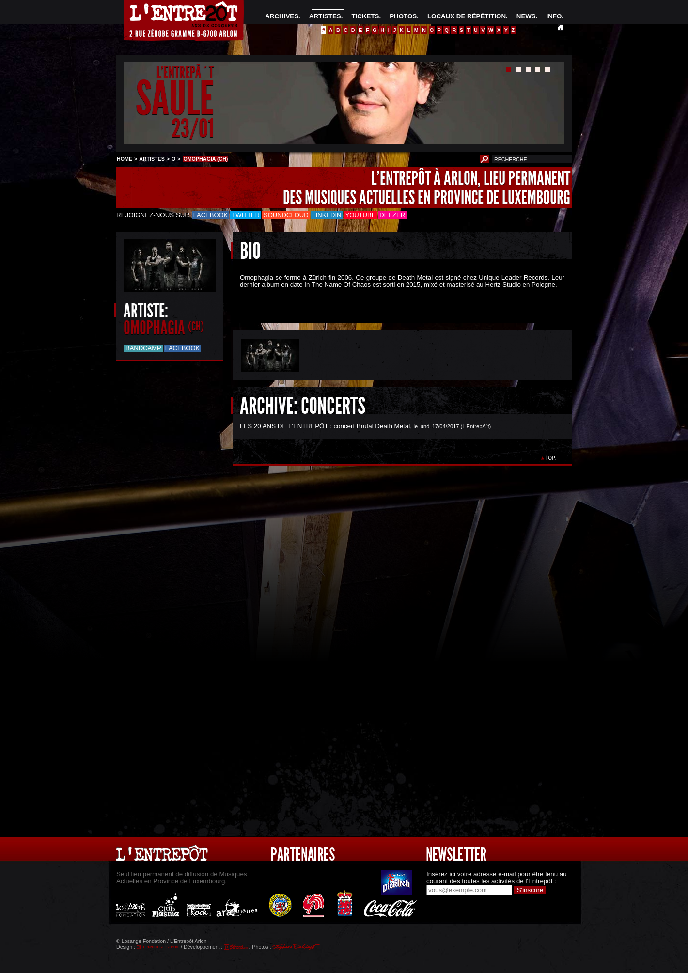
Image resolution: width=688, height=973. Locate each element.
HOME (124, 159)
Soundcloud (286, 215)
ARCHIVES (281, 16)
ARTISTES (325, 16)
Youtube (360, 215)
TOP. (550, 458)
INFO (554, 16)
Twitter (246, 215)
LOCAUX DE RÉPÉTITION (466, 16)
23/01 (193, 128)
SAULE (175, 98)
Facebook (210, 215)
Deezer (392, 215)
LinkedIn (327, 215)
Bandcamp (143, 348)
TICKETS (365, 16)
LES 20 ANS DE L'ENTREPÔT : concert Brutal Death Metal (325, 426)
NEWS (526, 16)
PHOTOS (403, 16)
